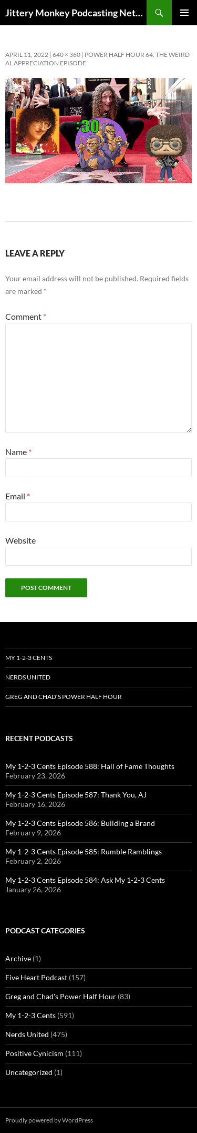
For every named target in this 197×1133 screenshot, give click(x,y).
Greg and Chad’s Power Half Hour (63, 697)
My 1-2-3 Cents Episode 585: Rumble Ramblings (83, 851)
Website (20, 540)
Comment (25, 316)
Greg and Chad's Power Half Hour (60, 996)
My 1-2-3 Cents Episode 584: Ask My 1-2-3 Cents (85, 879)
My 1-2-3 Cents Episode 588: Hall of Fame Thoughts (89, 766)
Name (18, 452)
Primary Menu (184, 12)
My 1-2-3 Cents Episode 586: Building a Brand (80, 823)
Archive (18, 958)
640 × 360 (66, 54)
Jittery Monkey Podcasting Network (76, 12)
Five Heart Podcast (36, 977)
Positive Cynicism (34, 1053)
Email (17, 496)
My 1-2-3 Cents (28, 658)
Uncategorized (29, 1072)
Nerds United (27, 677)
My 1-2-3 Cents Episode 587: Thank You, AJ (76, 794)
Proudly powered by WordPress (49, 1120)
